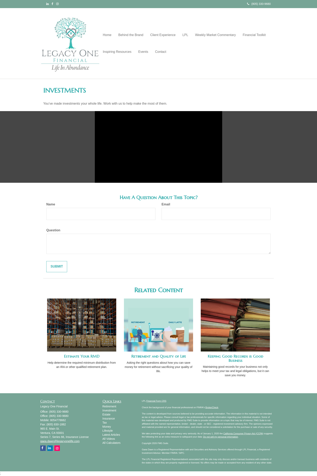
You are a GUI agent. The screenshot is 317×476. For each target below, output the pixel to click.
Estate (106, 414)
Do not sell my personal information (220, 437)
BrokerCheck (211, 407)
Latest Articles (111, 434)
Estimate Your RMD (81, 356)
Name (50, 204)
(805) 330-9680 (259, 3)
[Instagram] (57, 4)
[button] (129, 34)
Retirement (109, 406)
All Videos (108, 438)
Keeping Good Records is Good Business (235, 358)
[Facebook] (52, 4)
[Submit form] (56, 266)
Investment (109, 410)
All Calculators (111, 442)
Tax (104, 422)
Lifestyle (107, 430)
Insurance (108, 418)
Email (166, 204)
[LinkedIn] (47, 4)
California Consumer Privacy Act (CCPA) (243, 433)
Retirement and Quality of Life (158, 356)
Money (106, 426)
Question (53, 230)
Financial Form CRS (156, 401)
